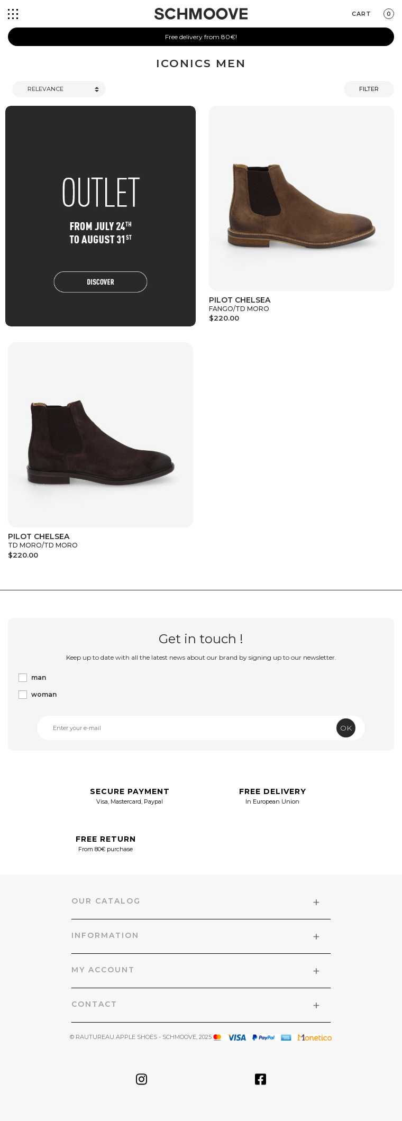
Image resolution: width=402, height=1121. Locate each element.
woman (44, 694)
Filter (369, 89)
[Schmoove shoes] (201, 14)
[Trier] (59, 89)
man (38, 677)
